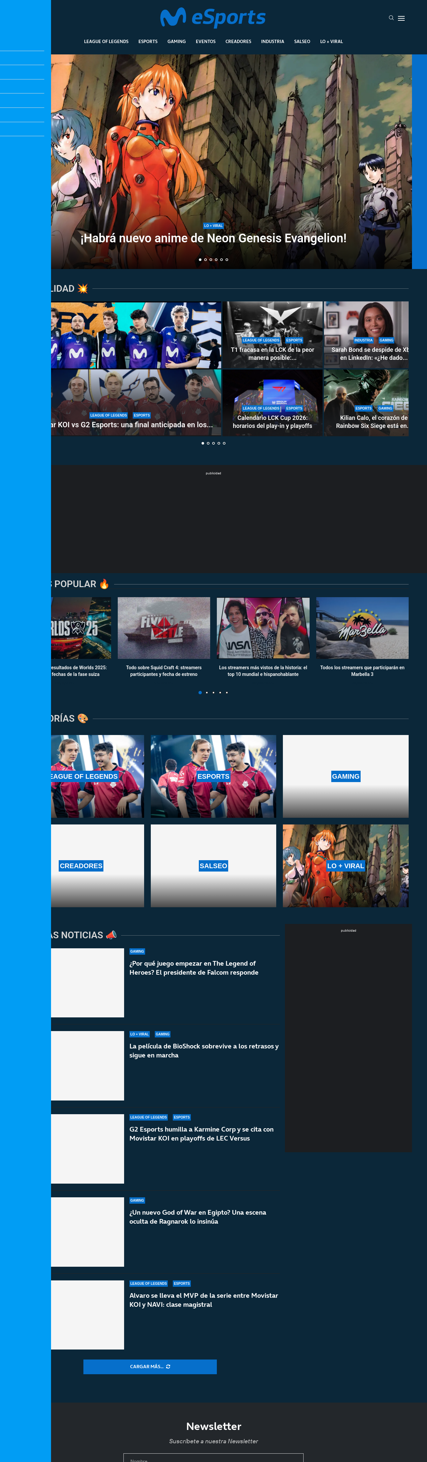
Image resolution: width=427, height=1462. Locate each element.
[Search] (391, 18)
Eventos (206, 41)
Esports (147, 41)
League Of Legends (106, 41)
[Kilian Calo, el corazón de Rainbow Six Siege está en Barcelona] (374, 403)
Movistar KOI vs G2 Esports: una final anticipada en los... (120, 425)
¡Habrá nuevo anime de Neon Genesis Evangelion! (213, 238)
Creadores (238, 41)
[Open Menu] (401, 18)
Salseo (302, 41)
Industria (272, 41)
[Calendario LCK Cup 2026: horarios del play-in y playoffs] (273, 403)
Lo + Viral (331, 41)
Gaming (176, 41)
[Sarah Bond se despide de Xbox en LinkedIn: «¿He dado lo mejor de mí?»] (374, 334)
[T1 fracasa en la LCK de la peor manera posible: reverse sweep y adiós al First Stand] (273, 334)
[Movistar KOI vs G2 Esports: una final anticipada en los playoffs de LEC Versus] (120, 368)
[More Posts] (150, 1367)
